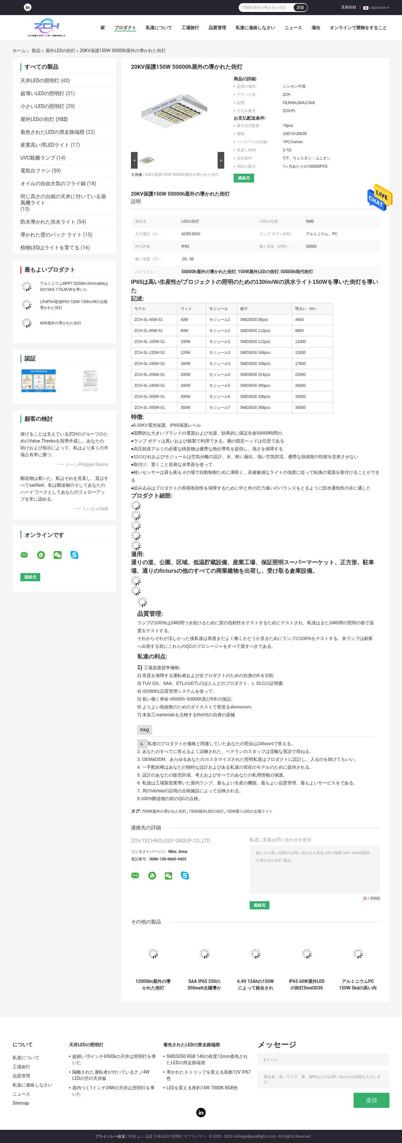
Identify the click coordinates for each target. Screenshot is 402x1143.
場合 (316, 27)
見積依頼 (348, 7)
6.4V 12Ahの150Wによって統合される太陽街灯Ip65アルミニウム (255, 985)
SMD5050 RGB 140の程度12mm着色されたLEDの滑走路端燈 (207, 1059)
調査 (300, 7)
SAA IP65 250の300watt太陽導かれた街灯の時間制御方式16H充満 (204, 985)
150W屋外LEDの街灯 (206, 811)
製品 (36, 50)
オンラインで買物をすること (358, 27)
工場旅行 (190, 27)
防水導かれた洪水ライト (48, 222)
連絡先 (244, 178)
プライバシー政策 (110, 1136)
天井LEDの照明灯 (39, 81)
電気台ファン (35, 171)
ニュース (293, 27)
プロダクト (125, 27)
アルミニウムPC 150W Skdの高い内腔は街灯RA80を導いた (358, 985)
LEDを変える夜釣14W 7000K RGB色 (202, 1087)
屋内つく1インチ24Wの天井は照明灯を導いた (113, 1091)
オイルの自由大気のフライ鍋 (53, 184)
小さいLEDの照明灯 (42, 106)
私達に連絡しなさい (255, 27)
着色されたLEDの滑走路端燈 (52, 132)
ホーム (19, 50)
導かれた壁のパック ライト (51, 235)
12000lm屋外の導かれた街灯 (153, 984)
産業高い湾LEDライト (44, 145)
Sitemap (21, 1103)
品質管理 (217, 27)
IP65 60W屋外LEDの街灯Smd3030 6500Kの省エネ (307, 985)
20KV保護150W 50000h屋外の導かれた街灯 (182, 174)
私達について (159, 27)
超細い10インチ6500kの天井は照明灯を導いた (114, 1059)
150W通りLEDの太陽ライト (249, 811)
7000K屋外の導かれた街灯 (164, 811)
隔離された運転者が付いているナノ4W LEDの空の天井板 (110, 1075)
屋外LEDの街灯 (60, 50)
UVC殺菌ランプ (37, 158)
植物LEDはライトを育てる (49, 248)
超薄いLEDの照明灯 (42, 93)
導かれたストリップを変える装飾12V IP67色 (208, 1075)
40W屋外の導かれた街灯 (60, 323)
